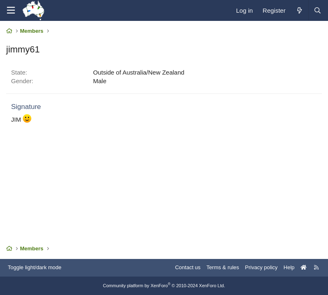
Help (289, 267)
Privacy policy (261, 267)
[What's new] (299, 10)
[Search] (317, 10)
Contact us (187, 267)
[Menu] (11, 10)
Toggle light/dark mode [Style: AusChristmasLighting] (34, 267)
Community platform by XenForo (164, 285)
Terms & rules (223, 267)
